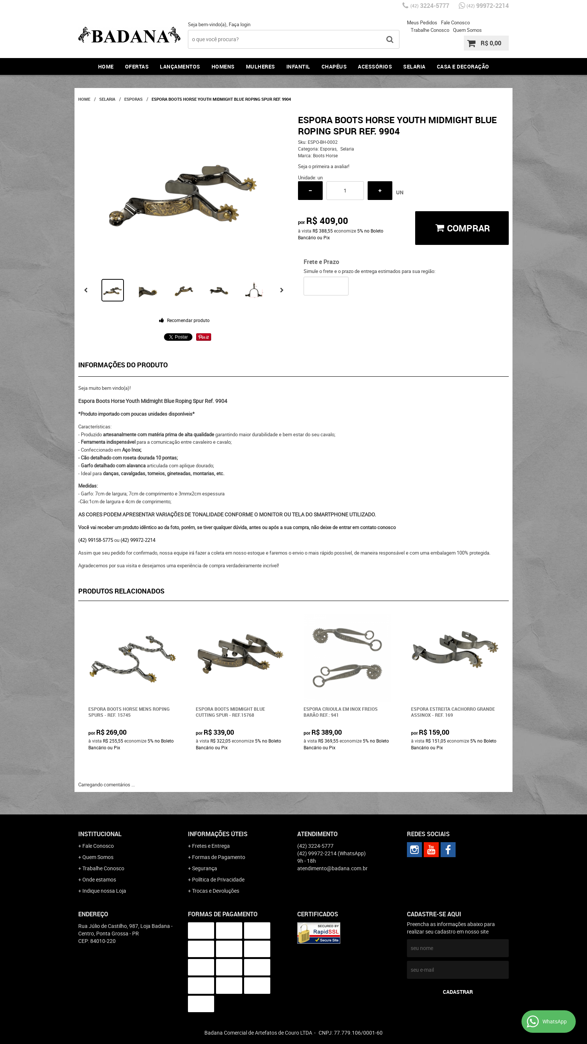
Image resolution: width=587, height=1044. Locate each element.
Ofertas (137, 66)
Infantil (298, 66)
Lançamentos (180, 66)
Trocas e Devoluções (215, 890)
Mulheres (260, 66)
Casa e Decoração (463, 66)
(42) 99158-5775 (95, 540)
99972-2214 (487, 5)
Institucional (100, 834)
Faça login (239, 24)
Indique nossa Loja (104, 890)
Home (106, 66)
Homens (223, 66)
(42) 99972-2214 (138, 540)
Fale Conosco (455, 22)
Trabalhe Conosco (430, 30)
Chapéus (334, 66)
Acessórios (375, 66)
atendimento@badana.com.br (332, 868)
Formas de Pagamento (218, 857)
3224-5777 (429, 5)
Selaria (414, 66)
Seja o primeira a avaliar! (323, 166)
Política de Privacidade (218, 879)
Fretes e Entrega (211, 845)
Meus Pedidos (422, 22)
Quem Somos (467, 30)
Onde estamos (99, 879)
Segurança (204, 868)
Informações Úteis (217, 834)
